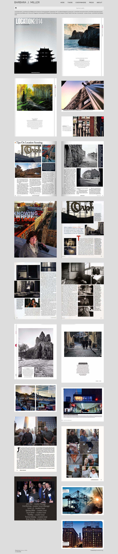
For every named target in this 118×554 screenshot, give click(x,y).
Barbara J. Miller (23, 550)
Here (62, 2)
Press (91, 2)
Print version (15, 8)
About (99, 2)
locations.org (99, 550)
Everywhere (81, 2)
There (70, 2)
